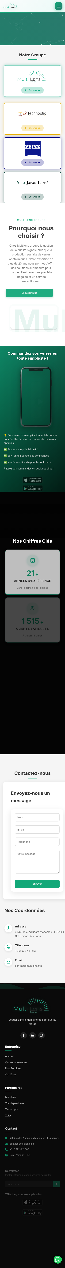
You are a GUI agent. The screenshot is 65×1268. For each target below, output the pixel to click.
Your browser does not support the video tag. (32, 28)
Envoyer (36, 883)
